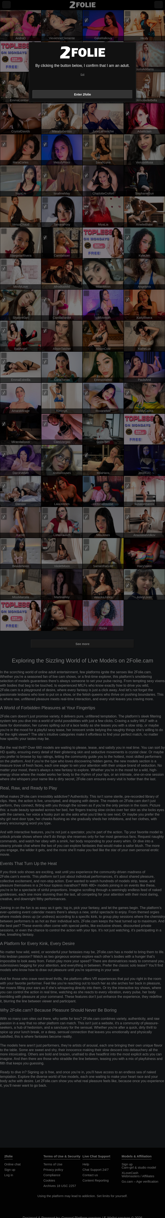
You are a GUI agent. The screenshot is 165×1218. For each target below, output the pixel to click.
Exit (82, 74)
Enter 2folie (82, 94)
